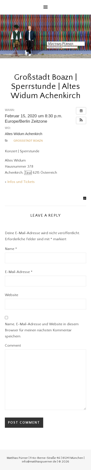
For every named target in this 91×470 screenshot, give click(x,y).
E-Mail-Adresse (19, 272)
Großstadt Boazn (28, 140)
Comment (13, 345)
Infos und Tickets (21, 182)
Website (11, 295)
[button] (81, 120)
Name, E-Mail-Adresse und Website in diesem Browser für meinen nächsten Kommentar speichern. (42, 330)
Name (11, 249)
